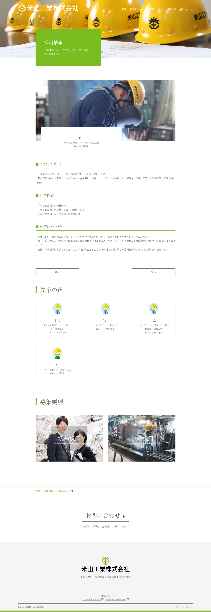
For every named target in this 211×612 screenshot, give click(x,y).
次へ (153, 272)
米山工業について (154, 9)
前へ (57, 272)
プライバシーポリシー (184, 607)
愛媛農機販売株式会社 (116, 599)
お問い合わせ (186, 9)
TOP (124, 9)
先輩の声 (61, 491)
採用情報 (171, 9)
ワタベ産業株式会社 (91, 599)
